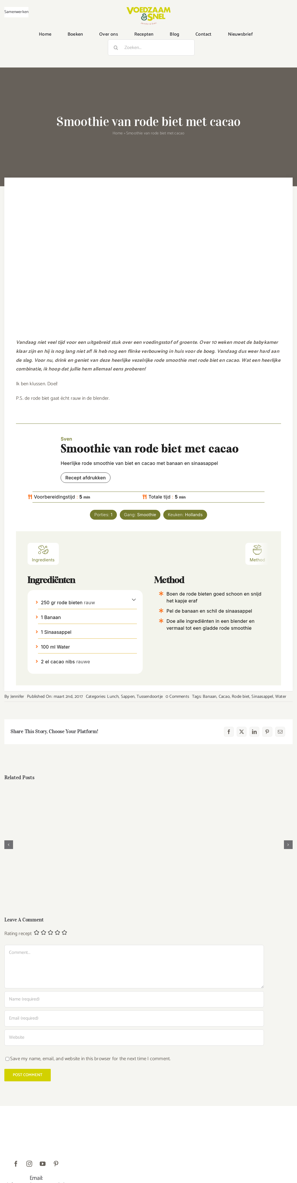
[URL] (134, 1037)
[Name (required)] (134, 999)
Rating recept (18, 934)
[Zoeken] (116, 47)
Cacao (224, 696)
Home (118, 133)
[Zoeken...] (151, 47)
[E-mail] (280, 731)
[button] (134, 599)
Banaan (209, 696)
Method (257, 553)
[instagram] (29, 1164)
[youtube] (42, 1164)
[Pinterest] (267, 731)
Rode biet (240, 696)
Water (280, 696)
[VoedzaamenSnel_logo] (148, 9)
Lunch (113, 696)
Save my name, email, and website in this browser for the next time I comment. (90, 1059)
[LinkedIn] (254, 731)
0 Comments (177, 696)
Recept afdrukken (85, 478)
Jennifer (17, 696)
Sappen (128, 696)
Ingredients (43, 553)
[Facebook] (228, 731)
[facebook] (16, 1164)
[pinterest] (56, 1164)
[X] (241, 731)
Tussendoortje (150, 696)
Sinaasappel (262, 696)
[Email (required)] (134, 1018)
